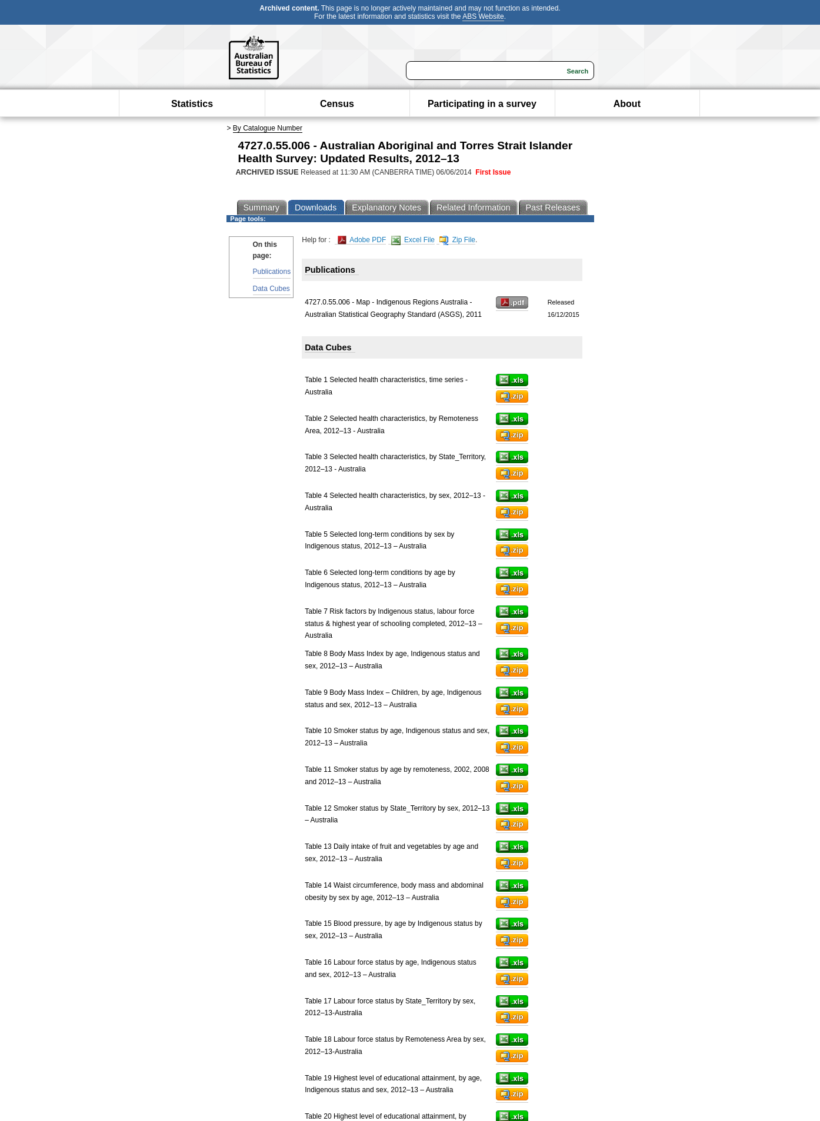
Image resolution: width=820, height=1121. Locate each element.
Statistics (192, 104)
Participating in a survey (482, 104)
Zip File (457, 240)
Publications (272, 271)
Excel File (413, 240)
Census (337, 104)
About (627, 104)
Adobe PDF (362, 240)
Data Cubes (271, 289)
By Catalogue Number (267, 128)
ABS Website (483, 16)
